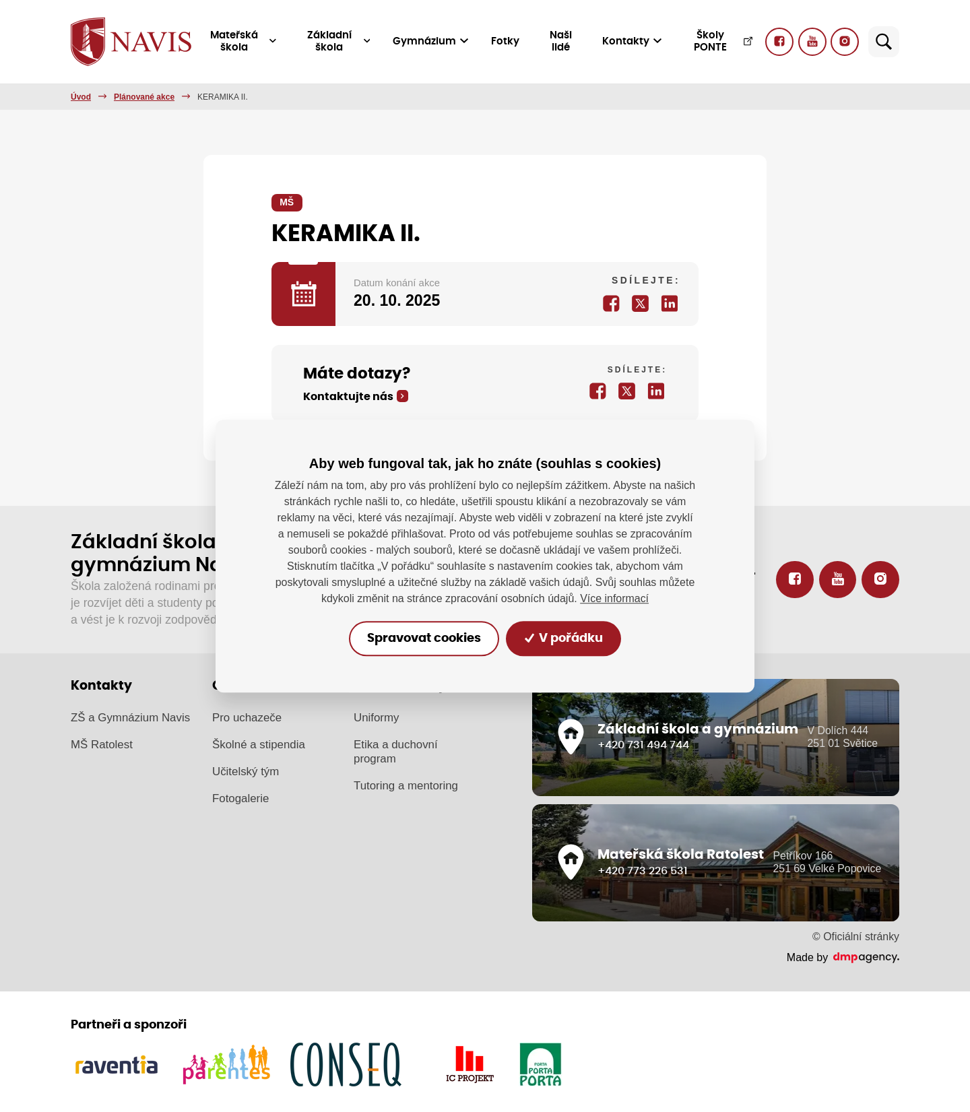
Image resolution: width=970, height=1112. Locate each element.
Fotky (506, 41)
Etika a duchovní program (396, 751)
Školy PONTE (724, 41)
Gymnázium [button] (431, 41)
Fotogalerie (240, 798)
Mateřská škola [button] (244, 41)
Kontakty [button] (631, 41)
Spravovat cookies (423, 638)
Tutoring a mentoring (406, 785)
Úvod (81, 97)
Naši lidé (561, 41)
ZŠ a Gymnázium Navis (130, 717)
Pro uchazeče (247, 717)
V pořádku (564, 638)
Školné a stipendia (258, 744)
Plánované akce (144, 97)
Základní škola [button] (339, 41)
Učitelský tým (245, 771)
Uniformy (376, 717)
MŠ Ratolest (102, 744)
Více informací (614, 598)
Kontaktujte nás (348, 396)
